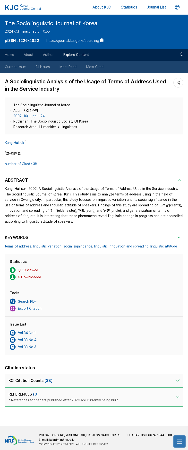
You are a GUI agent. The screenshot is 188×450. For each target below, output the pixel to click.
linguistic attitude (163, 246)
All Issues (42, 67)
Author (48, 55)
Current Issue (15, 67)
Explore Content (76, 55)
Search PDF (23, 301)
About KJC (102, 7)
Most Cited (94, 67)
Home (9, 55)
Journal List (156, 7)
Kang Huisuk (14, 143)
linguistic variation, (47, 246)
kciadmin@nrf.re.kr (62, 439)
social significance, (78, 246)
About (28, 55)
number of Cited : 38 (21, 164)
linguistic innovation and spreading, (121, 246)
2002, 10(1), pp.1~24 (29, 116)
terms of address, (18, 246)
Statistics (129, 7)
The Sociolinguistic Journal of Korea (51, 23)
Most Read (68, 67)
